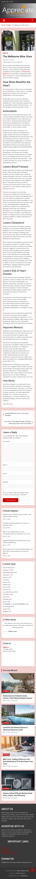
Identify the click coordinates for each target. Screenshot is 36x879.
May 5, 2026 (6, 798)
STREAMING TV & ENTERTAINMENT (14, 604)
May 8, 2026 (6, 732)
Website (5, 482)
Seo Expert (14, 700)
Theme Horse (20, 873)
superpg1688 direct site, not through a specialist (17, 414)
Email (5, 473)
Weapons (6, 611)
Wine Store (9, 404)
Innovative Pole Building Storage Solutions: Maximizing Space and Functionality (17, 422)
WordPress (24, 876)
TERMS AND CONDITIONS (9, 853)
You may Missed (10, 670)
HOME (3, 847)
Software (6, 599)
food (4, 580)
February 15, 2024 (8, 60)
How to (5, 589)
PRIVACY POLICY (6, 851)
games (5, 582)
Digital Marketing (8, 572)
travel (4, 609)
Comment (6, 441)
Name (5, 465)
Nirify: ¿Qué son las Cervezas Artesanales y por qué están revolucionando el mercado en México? (18, 551)
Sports (5, 602)
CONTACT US (5, 849)
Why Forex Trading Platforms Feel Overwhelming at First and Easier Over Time (18, 761)
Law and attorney (8, 592)
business (6, 570)
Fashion (5, 577)
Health (5, 53)
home (5, 587)
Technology (6, 606)
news (4, 597)
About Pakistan (7, 568)
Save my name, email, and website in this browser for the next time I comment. (16, 494)
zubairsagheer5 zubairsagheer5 (12, 62)
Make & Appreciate (23, 871)
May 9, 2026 (6, 700)
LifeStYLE (6, 594)
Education (6, 575)
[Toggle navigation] (4, 20)
